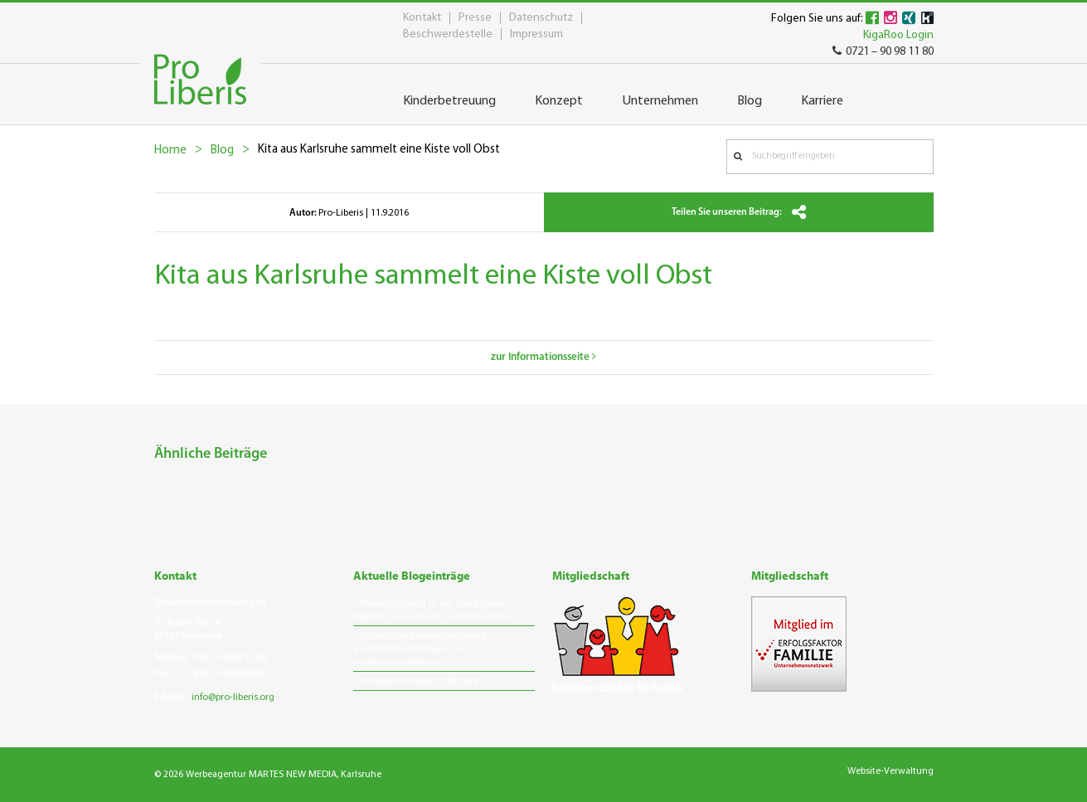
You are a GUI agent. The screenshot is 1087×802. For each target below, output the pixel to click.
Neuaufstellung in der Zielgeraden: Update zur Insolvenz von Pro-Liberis (432, 610)
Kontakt (422, 18)
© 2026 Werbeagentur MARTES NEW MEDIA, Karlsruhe (267, 775)
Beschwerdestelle (448, 34)
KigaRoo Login (898, 35)
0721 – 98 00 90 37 (229, 674)
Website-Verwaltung (890, 771)
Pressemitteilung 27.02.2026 (419, 682)
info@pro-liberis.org (233, 697)
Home (170, 150)
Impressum (536, 34)
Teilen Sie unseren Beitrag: (739, 212)
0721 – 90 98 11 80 (883, 52)
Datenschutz (541, 18)
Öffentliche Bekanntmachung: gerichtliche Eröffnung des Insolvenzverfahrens (420, 649)
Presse (475, 18)
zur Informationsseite (543, 357)
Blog (222, 150)
